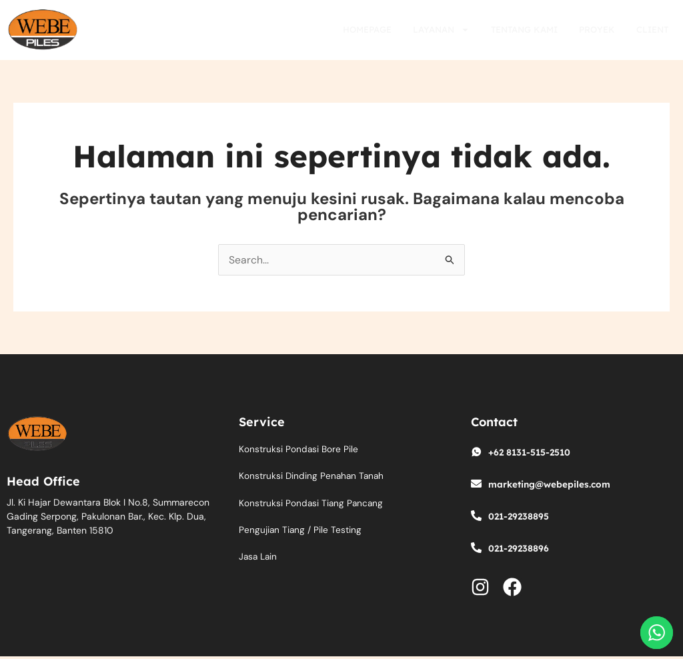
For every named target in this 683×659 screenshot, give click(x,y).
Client (652, 29)
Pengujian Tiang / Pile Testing (301, 532)
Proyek (597, 29)
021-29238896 (520, 548)
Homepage (367, 29)
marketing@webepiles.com (551, 484)
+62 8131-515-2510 (531, 452)
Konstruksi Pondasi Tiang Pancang (312, 504)
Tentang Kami (524, 29)
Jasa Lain (259, 559)
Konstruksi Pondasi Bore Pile (299, 450)
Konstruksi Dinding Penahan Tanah (313, 477)
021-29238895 (520, 516)
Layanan (441, 30)
